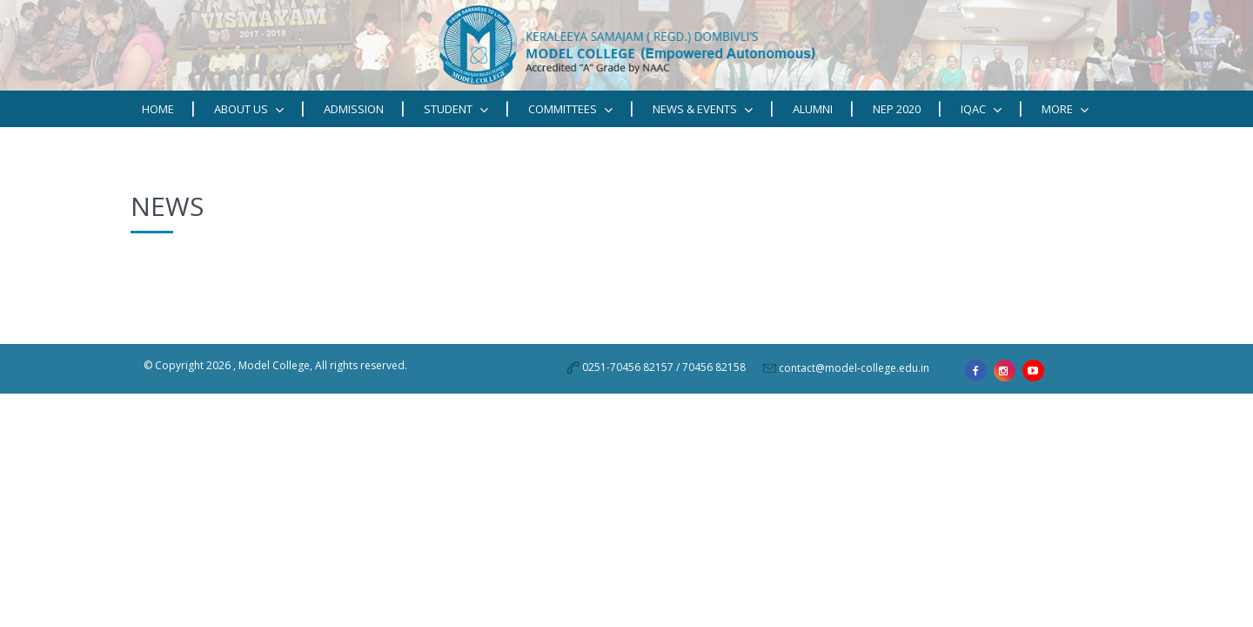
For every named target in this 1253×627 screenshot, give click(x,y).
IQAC (981, 109)
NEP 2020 (897, 109)
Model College (274, 365)
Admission (354, 109)
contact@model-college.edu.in (854, 368)
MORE (1065, 109)
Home (158, 109)
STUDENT (456, 109)
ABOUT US (249, 109)
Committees (570, 109)
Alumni (813, 109)
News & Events (703, 109)
